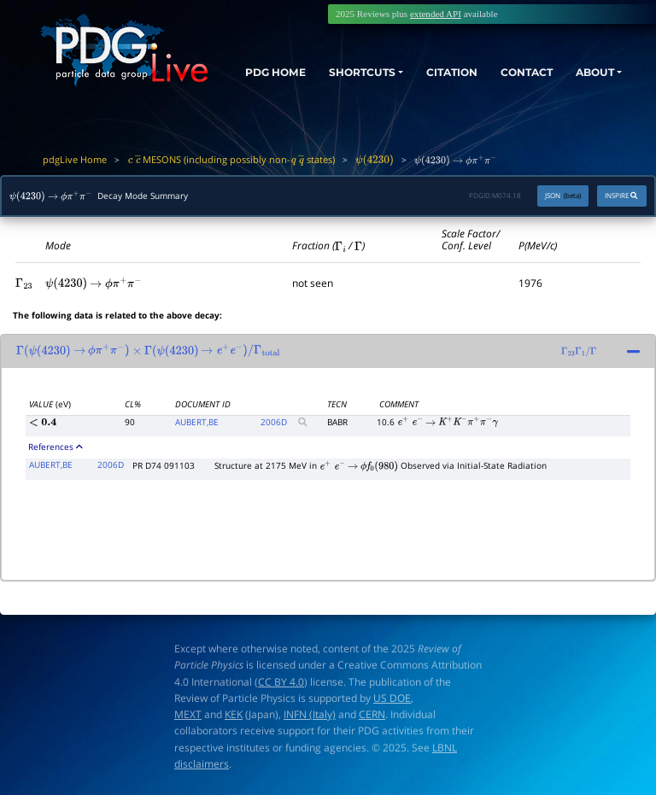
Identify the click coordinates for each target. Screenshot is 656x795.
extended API (435, 14)
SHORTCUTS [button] (339, 70)
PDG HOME (255, 85)
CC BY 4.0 (281, 682)
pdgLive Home (75, 159)
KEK (234, 714)
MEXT (188, 714)
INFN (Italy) (310, 714)
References (55, 447)
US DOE (392, 698)
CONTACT (517, 70)
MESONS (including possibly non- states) (231, 159)
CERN (372, 714)
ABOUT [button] (590, 70)
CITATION (436, 70)
